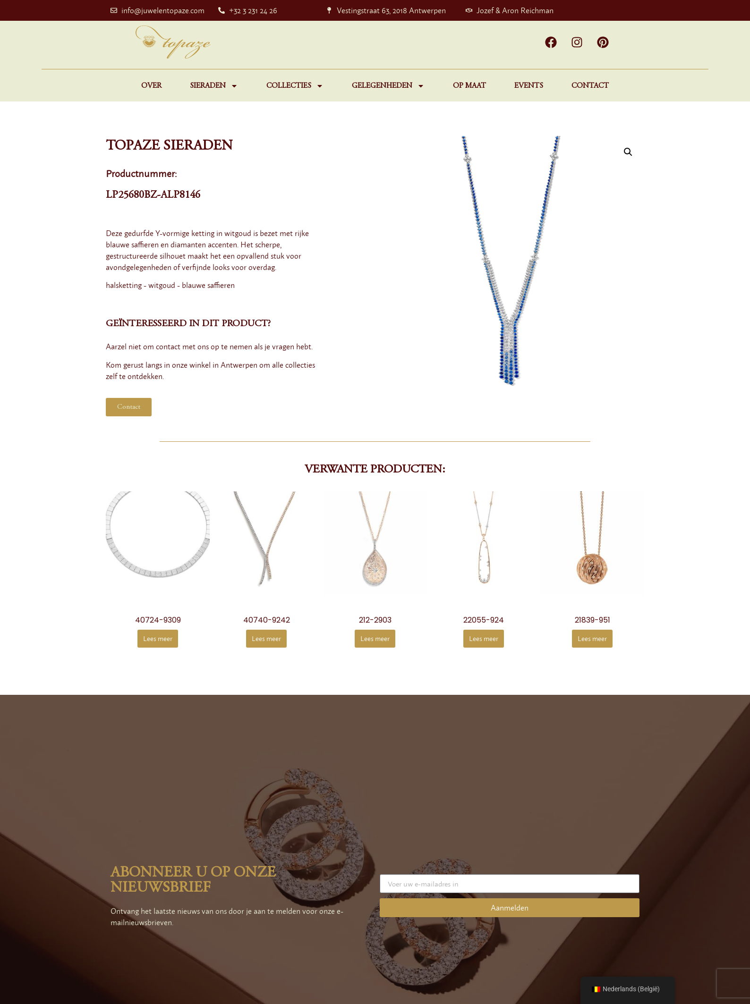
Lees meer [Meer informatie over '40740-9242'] (266, 638)
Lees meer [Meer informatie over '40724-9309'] (157, 638)
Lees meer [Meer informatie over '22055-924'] (483, 638)
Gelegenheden (388, 85)
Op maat (469, 86)
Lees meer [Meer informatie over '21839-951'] (592, 638)
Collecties (295, 85)
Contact (590, 86)
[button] (628, 151)
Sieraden (214, 85)
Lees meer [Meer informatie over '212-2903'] (375, 638)
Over (151, 86)
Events (528, 86)
